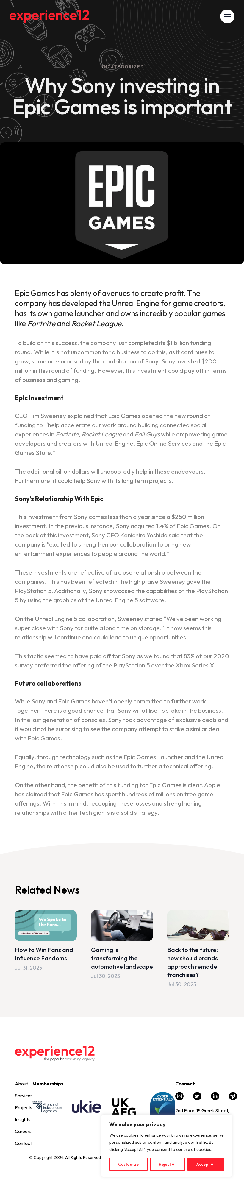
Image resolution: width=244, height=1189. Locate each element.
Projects (23, 1107)
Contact (23, 1143)
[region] (166, 1146)
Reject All (167, 1164)
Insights (22, 1119)
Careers (23, 1131)
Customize (128, 1164)
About (21, 1084)
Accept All (205, 1164)
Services (23, 1096)
